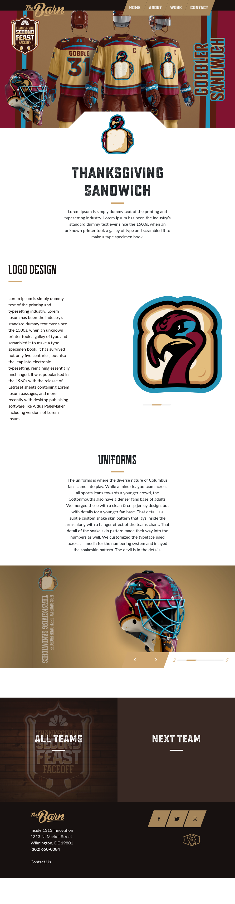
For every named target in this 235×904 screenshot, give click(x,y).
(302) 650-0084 (45, 849)
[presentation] (135, 660)
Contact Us (41, 861)
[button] (147, 404)
